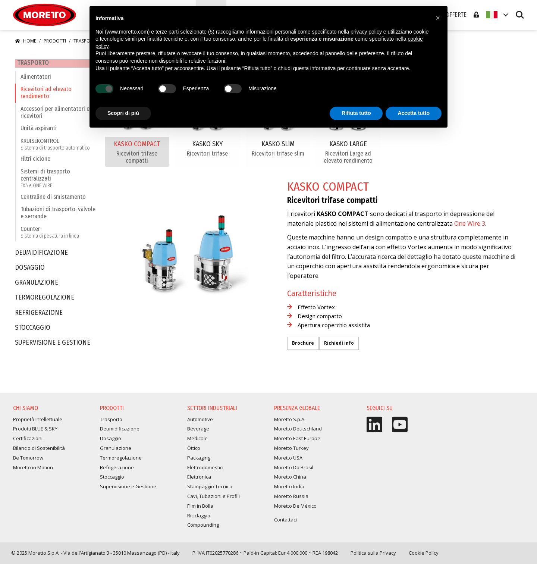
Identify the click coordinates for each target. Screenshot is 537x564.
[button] (438, 18)
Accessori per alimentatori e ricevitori (55, 114)
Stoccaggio (32, 330)
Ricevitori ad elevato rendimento (46, 95)
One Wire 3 (469, 223)
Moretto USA (288, 460)
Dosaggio (30, 270)
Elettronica (199, 479)
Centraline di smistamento (53, 199)
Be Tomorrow (28, 460)
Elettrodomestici (205, 469)
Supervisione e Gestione (52, 345)
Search (520, 15)
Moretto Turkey (291, 450)
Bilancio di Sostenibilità (39, 450)
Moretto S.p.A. (289, 421)
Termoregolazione (44, 300)
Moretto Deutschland (298, 431)
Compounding (203, 527)
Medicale (197, 441)
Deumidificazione (41, 255)
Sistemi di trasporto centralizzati (59, 180)
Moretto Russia (291, 498)
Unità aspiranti (39, 130)
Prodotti (55, 41)
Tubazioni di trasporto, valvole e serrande (58, 215)
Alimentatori (36, 78)
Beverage (198, 431)
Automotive (200, 421)
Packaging (198, 460)
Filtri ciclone (35, 161)
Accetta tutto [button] (414, 113)
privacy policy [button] (366, 32)
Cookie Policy (424, 555)
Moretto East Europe (297, 441)
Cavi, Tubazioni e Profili (213, 498)
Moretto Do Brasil (293, 469)
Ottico (193, 450)
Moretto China (290, 479)
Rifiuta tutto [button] (356, 113)
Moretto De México (295, 508)
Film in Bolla (200, 508)
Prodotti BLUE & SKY (35, 431)
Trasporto (31, 63)
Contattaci (285, 521)
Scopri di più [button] (123, 113)
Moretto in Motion (33, 469)
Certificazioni (28, 441)
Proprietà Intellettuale (37, 421)
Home (25, 41)
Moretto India (289, 489)
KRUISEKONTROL (55, 146)
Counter (50, 234)
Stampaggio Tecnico (209, 489)
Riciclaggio (198, 517)
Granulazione (36, 285)
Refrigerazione (39, 315)
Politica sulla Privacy (373, 555)
